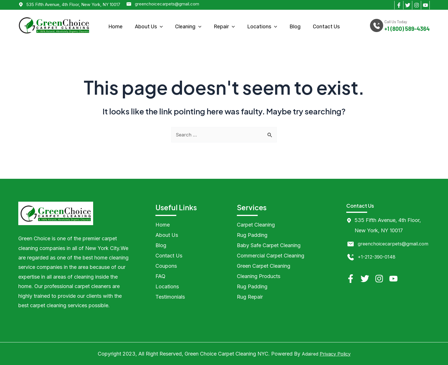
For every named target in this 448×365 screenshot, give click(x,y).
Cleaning (188, 26)
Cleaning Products (258, 276)
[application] (160, 27)
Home (115, 26)
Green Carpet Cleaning (263, 266)
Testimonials (170, 297)
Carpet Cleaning (256, 225)
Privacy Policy (336, 354)
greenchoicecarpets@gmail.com (167, 4)
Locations (262, 26)
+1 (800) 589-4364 (407, 28)
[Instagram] (416, 5)
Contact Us (326, 26)
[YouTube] (425, 5)
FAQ (160, 276)
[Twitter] (407, 5)
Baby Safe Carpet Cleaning (269, 245)
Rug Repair (250, 297)
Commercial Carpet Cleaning (270, 256)
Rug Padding (252, 235)
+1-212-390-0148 (378, 267)
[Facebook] (398, 5)
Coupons (166, 266)
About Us (149, 26)
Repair (224, 26)
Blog (295, 26)
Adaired (308, 354)
